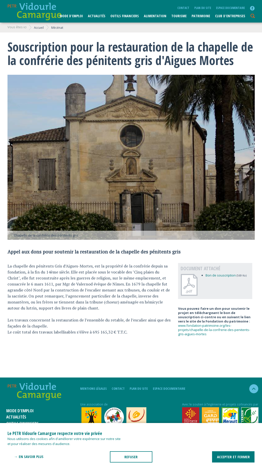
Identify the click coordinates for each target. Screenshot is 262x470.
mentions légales (93, 388)
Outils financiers (124, 16)
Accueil (39, 28)
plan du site (202, 8)
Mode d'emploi (71, 16)
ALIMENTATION (155, 16)
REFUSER (131, 456)
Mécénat (57, 28)
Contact (183, 8)
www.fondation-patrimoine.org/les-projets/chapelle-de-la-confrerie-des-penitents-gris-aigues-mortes (214, 329)
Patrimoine (201, 16)
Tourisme (179, 16)
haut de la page (252, 389)
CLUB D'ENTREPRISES (230, 16)
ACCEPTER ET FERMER (233, 456)
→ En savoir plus (28, 456)
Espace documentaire (230, 8)
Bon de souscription (221, 275)
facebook (252, 8)
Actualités (96, 16)
